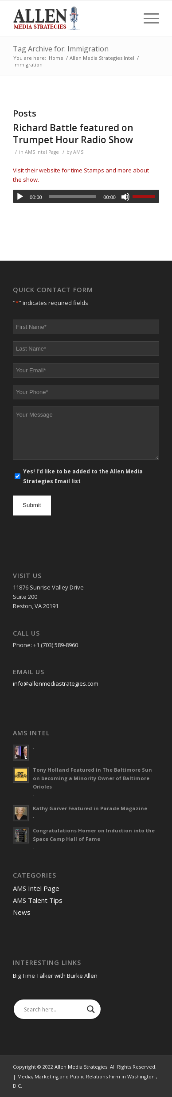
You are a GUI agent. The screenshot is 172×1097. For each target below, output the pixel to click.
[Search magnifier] (91, 1009)
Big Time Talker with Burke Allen (55, 976)
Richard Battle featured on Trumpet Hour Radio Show (73, 133)
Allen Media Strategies (81, 1066)
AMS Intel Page (42, 152)
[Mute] (125, 196)
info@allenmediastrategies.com (55, 683)
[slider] (73, 196)
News (22, 912)
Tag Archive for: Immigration (61, 49)
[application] (86, 196)
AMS (78, 152)
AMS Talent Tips (38, 900)
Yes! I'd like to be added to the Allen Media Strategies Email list (83, 476)
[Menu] (147, 18)
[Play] (20, 196)
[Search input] (53, 1009)
